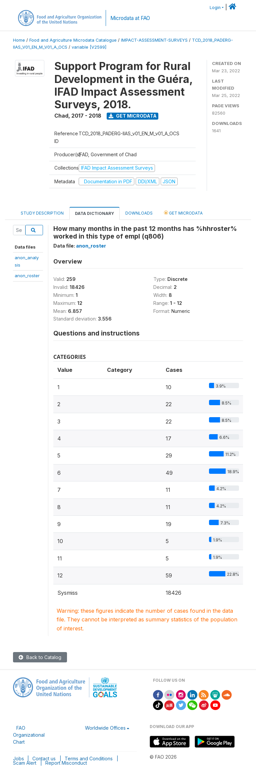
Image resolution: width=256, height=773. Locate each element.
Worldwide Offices (105, 728)
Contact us (44, 758)
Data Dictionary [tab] (94, 213)
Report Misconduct (66, 763)
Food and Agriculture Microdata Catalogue (73, 40)
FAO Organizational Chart (29, 735)
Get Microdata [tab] (183, 213)
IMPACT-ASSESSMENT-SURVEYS (154, 40)
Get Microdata (133, 116)
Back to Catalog (40, 657)
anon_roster (27, 275)
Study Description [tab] (42, 213)
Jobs (18, 758)
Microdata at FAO (130, 18)
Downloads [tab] (139, 213)
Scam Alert (24, 763)
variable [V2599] (89, 47)
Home (19, 40)
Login (215, 7)
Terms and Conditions (89, 758)
